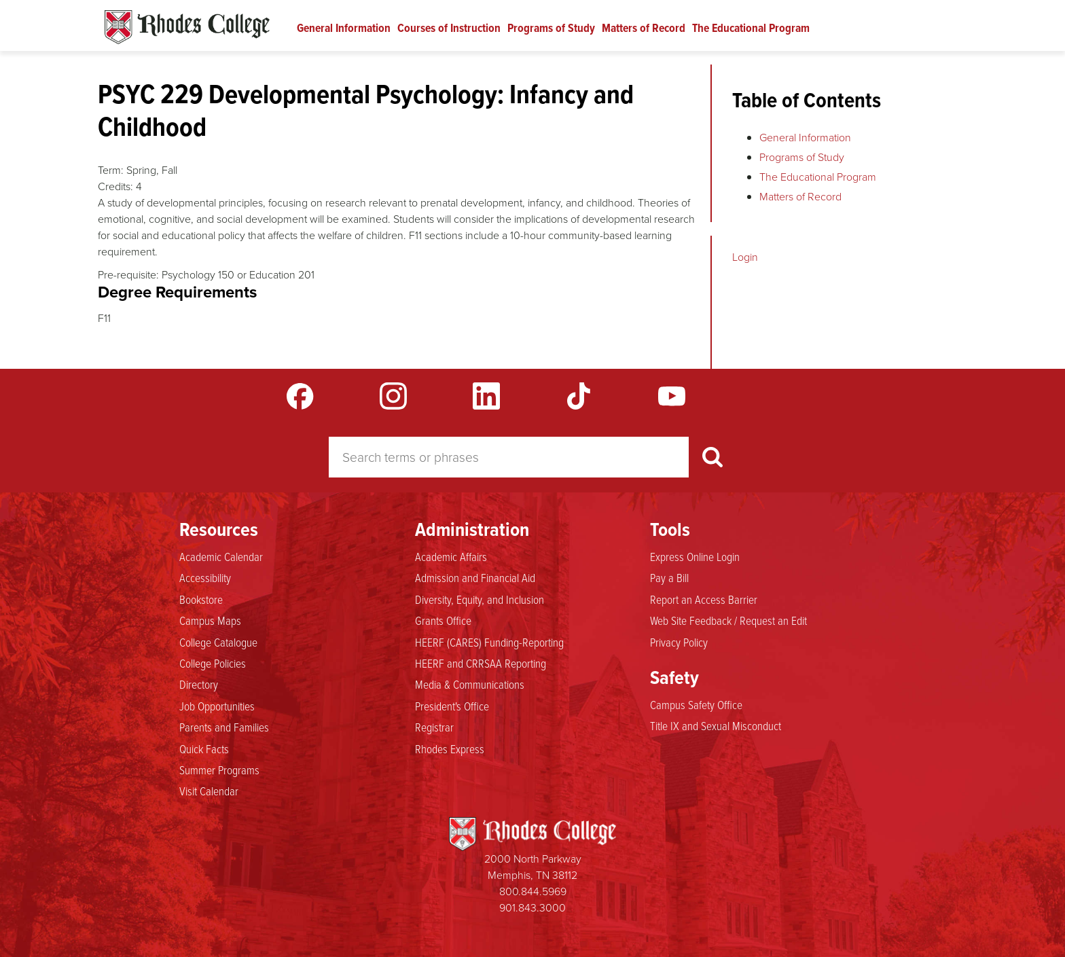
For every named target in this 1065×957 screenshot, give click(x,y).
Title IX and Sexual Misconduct (715, 725)
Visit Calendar (208, 790)
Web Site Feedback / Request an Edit (728, 620)
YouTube (671, 396)
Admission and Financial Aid (475, 577)
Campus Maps (210, 620)
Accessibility (205, 577)
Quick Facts (204, 748)
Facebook (300, 396)
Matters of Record (643, 28)
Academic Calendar (221, 556)
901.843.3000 (532, 908)
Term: (111, 170)
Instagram (393, 396)
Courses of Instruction (449, 28)
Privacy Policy (679, 642)
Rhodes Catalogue (187, 27)
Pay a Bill (669, 577)
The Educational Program (751, 28)
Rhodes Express (449, 748)
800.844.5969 (532, 891)
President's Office (452, 706)
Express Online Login (695, 556)
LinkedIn (486, 396)
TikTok (578, 396)
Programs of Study (551, 28)
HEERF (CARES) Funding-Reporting (489, 642)
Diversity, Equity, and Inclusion (479, 599)
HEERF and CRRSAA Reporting (480, 663)
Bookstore (201, 599)
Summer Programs (219, 769)
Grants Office (443, 620)
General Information (344, 28)
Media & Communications (469, 684)
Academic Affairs (451, 556)
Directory (198, 684)
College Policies (212, 663)
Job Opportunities (217, 706)
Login (745, 257)
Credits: (115, 186)
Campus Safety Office (696, 704)
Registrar (434, 727)
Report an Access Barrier (703, 599)
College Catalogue (218, 642)
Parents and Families (224, 727)
